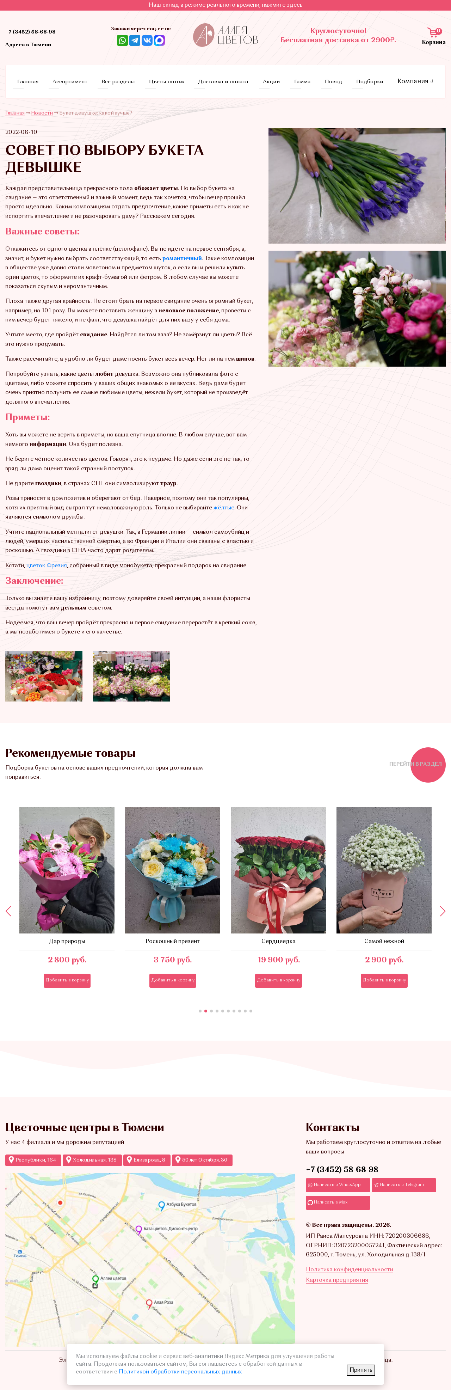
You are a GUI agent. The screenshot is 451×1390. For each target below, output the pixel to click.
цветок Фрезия (46, 560)
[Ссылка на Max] (159, 40)
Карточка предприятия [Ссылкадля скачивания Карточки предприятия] (337, 1293)
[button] (200, 1006)
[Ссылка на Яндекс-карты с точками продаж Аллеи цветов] (150, 1254)
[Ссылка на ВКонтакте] (147, 40)
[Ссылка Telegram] (134, 40)
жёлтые (224, 503)
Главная (15, 107)
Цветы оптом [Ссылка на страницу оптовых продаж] (175, 79)
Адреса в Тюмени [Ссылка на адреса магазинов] (38, 44)
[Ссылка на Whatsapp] (122, 40)
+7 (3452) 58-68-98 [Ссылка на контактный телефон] (41, 31)
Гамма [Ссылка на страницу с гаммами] (304, 79)
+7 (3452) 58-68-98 (342, 1165)
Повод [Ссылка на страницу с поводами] (330, 79)
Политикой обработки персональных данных (180, 1372)
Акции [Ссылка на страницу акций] (278, 79)
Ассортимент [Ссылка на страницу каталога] (81, 79)
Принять (361, 1370)
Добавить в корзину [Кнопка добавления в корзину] (67, 975)
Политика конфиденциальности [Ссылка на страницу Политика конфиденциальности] (349, 1282)
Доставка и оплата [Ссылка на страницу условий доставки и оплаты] (232, 79)
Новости (42, 107)
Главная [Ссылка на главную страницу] (41, 79)
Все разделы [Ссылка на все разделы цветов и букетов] (128, 79)
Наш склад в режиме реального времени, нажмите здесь (226, 5)
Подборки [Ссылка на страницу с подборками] (363, 79)
